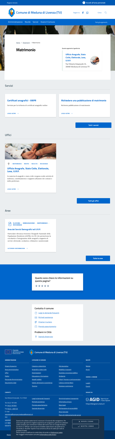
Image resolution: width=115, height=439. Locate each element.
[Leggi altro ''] (13, 189)
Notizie (88, 366)
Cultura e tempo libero (66, 382)
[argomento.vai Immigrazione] (29, 223)
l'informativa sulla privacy (47, 434)
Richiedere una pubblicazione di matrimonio (83, 100)
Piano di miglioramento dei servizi (70, 415)
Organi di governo (11, 366)
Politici (7, 376)
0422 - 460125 (13, 408)
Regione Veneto (12, 3)
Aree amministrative (12, 369)
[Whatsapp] (86, 12)
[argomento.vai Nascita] (35, 164)
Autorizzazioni (36, 373)
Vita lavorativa (63, 366)
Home (18, 42)
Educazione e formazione (40, 376)
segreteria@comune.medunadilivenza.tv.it (19, 414)
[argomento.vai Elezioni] (17, 223)
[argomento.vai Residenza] (44, 164)
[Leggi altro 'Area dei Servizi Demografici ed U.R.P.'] (18, 248)
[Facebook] (82, 12)
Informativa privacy (65, 402)
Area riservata (63, 412)
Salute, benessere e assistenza (42, 382)
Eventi (88, 386)
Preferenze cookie (56, 432)
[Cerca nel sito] (105, 12)
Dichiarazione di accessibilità (68, 408)
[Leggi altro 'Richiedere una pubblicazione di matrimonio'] (67, 113)
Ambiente (62, 376)
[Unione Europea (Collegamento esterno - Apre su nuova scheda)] (15, 352)
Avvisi (88, 369)
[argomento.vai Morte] (27, 164)
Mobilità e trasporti (65, 369)
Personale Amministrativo (13, 379)
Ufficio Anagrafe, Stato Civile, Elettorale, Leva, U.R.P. (76, 57)
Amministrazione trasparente (68, 398)
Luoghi (88, 383)
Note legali (62, 405)
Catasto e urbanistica (39, 366)
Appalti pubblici (37, 379)
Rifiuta (85, 421)
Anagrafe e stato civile (39, 369)
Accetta (85, 426)
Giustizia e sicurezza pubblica (68, 373)
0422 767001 (12, 405)
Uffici (6, 373)
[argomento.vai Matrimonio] (17, 164)
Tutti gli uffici (93, 200)
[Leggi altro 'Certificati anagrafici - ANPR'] (13, 113)
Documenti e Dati (10, 382)
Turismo (34, 386)
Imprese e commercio (66, 386)
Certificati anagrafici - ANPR (21, 100)
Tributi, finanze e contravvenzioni (70, 379)
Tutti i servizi (93, 125)
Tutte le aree (98, 258)
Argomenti (26, 42)
